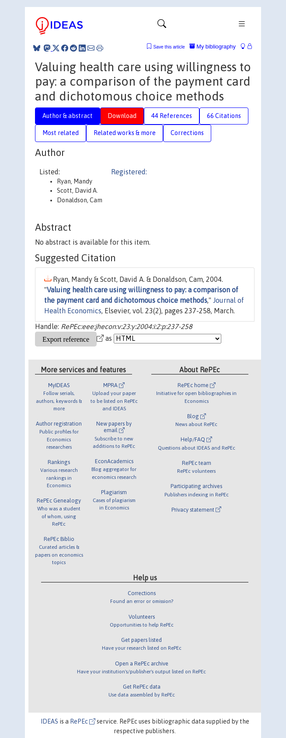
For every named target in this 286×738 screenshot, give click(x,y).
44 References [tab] (171, 115)
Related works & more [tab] (125, 132)
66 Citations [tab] (224, 115)
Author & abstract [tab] (67, 115)
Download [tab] (122, 115)
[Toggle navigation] (162, 26)
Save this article (169, 47)
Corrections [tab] (187, 132)
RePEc (82, 721)
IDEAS (49, 721)
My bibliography (212, 46)
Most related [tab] (60, 132)
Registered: (129, 172)
